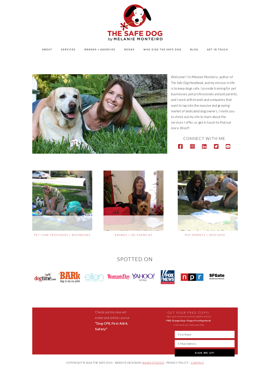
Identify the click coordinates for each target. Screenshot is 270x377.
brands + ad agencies (133, 234)
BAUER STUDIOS (153, 362)
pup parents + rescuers (205, 234)
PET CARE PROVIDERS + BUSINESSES (62, 234)
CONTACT (197, 362)
